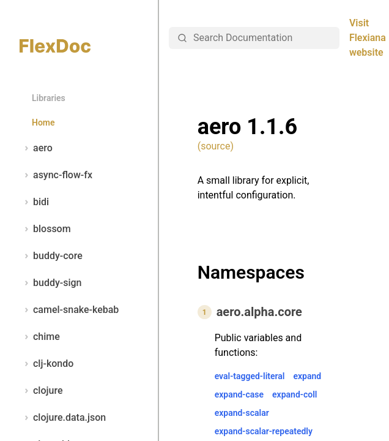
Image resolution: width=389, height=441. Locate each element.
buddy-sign (50, 283)
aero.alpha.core (259, 311)
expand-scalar (242, 413)
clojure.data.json (63, 418)
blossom (45, 229)
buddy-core (51, 256)
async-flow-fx (56, 175)
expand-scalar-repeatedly (264, 431)
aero (36, 148)
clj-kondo (46, 364)
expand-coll (294, 394)
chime (40, 337)
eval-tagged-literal (250, 376)
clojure (41, 391)
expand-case (239, 394)
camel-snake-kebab (69, 310)
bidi (34, 202)
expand (307, 376)
